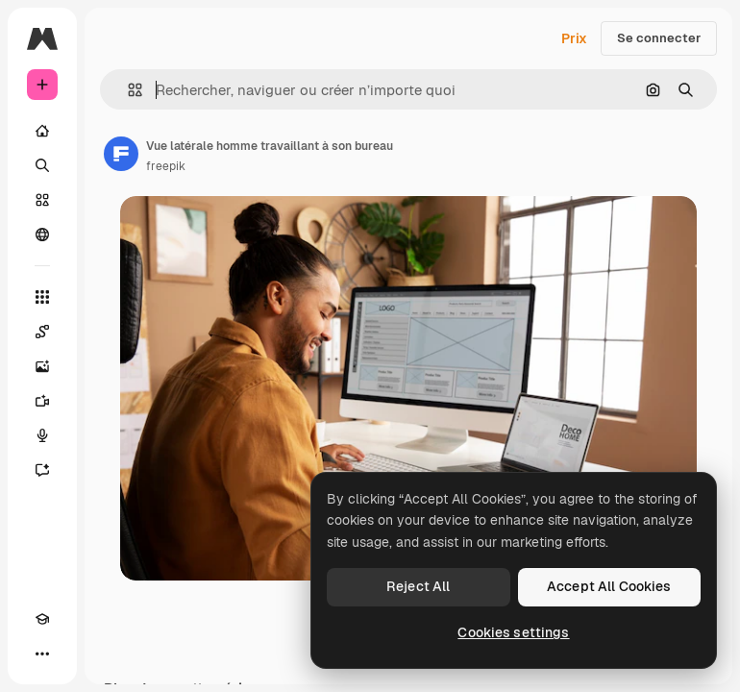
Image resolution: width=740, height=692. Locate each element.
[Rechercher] (42, 165)
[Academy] (42, 619)
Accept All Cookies (609, 586)
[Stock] (42, 200)
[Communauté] (42, 234)
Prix (574, 38)
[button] (127, 90)
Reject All (418, 586)
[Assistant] (42, 470)
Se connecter (659, 38)
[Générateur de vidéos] (42, 400)
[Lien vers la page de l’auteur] (121, 153)
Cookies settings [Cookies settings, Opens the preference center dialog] (513, 632)
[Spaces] (42, 331)
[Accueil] (42, 130)
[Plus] (42, 653)
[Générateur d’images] (42, 366)
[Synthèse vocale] (42, 435)
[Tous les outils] (42, 297)
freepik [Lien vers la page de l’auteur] (165, 166)
